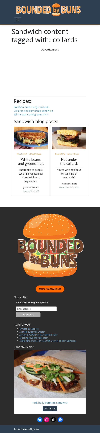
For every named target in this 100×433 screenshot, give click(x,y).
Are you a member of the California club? (38, 334)
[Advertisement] (57, 71)
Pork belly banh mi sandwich (50, 402)
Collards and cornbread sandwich (33, 110)
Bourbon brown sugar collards (31, 107)
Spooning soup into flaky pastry (33, 337)
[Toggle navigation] (17, 20)
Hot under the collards (69, 161)
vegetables (35, 153)
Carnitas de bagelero (28, 328)
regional (60, 153)
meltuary (22, 153)
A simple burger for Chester (32, 331)
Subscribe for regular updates (32, 302)
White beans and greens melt (31, 114)
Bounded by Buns (30, 429)
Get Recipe (50, 408)
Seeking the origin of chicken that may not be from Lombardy (47, 340)
